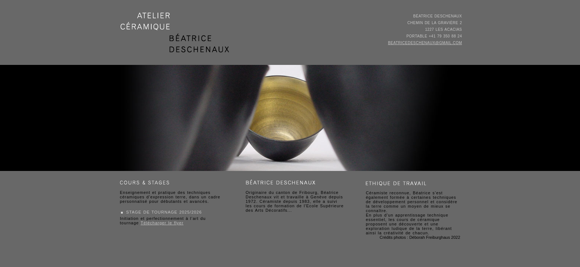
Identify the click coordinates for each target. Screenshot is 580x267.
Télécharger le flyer (162, 223)
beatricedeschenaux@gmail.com (425, 43)
